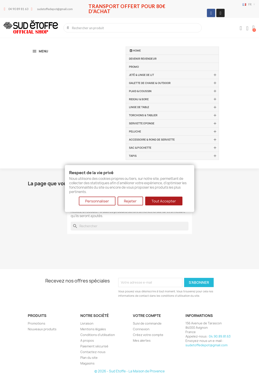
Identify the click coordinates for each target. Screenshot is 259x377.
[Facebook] (211, 13)
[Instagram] (220, 13)
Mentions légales (93, 329)
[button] (253, 27)
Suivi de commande (147, 323)
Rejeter (130, 201)
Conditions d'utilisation (97, 335)
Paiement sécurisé (94, 346)
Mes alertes (142, 340)
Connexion (141, 329)
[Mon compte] (241, 28)
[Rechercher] (130, 226)
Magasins (87, 363)
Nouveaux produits (42, 329)
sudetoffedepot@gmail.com (206, 345)
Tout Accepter (164, 201)
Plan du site (89, 358)
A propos (87, 340)
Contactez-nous (93, 352)
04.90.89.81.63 (220, 336)
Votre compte (147, 315)
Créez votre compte (148, 335)
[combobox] (133, 27)
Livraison (86, 323)
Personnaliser (97, 201)
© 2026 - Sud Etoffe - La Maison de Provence (129, 371)
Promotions (36, 323)
